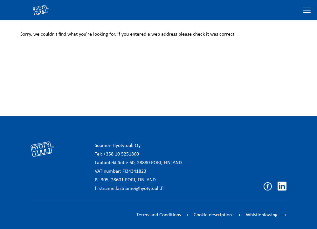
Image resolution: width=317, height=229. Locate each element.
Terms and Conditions (162, 215)
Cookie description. (217, 215)
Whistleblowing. (266, 215)
